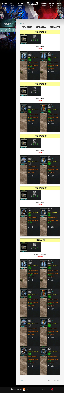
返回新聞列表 (23, 380)
